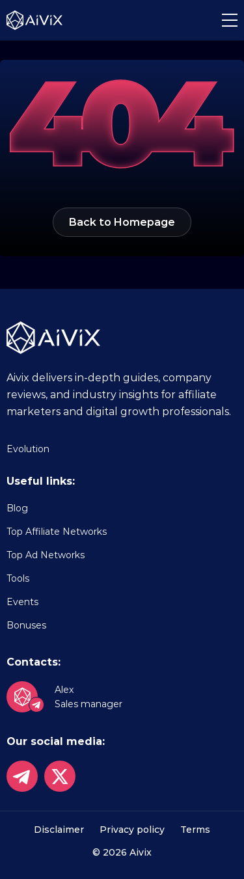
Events (22, 602)
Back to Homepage (122, 222)
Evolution (28, 449)
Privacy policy (132, 829)
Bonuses (26, 625)
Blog (17, 508)
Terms (195, 829)
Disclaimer (59, 829)
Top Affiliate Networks (57, 531)
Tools (18, 578)
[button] (229, 20)
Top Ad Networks (46, 555)
